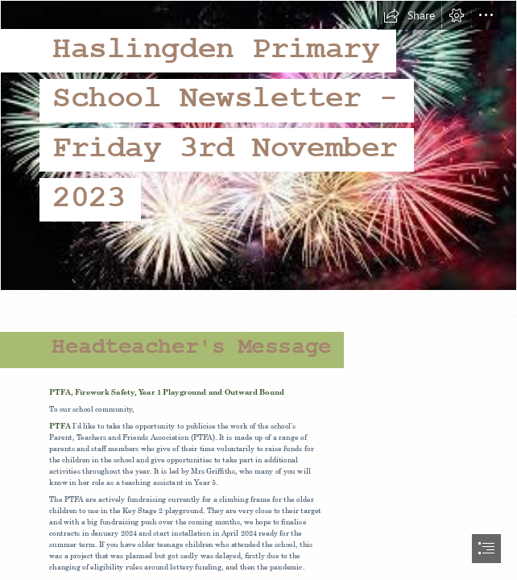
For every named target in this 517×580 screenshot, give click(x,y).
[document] (258, 290)
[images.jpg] (258, 145)
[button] (409, 15)
